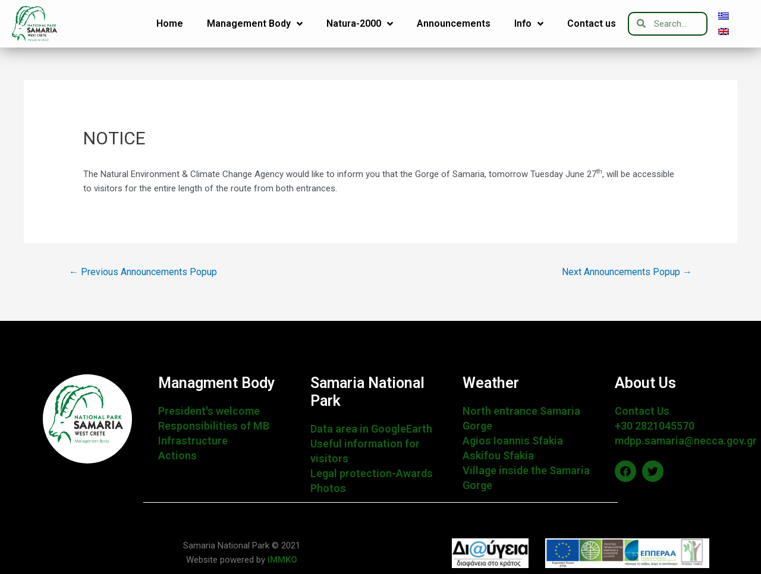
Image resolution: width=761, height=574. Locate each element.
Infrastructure (193, 440)
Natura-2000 (359, 23)
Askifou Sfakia (498, 455)
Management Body (255, 23)
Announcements (453, 23)
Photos (328, 488)
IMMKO (281, 559)
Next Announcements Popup (627, 271)
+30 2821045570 (654, 426)
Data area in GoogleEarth (371, 428)
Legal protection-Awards (371, 473)
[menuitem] (723, 16)
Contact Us (642, 411)
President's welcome (209, 411)
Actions (177, 455)
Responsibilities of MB (213, 426)
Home (169, 23)
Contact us (591, 23)
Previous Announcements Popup (143, 271)
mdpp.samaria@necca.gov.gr (686, 440)
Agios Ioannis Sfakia (513, 440)
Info (528, 23)
